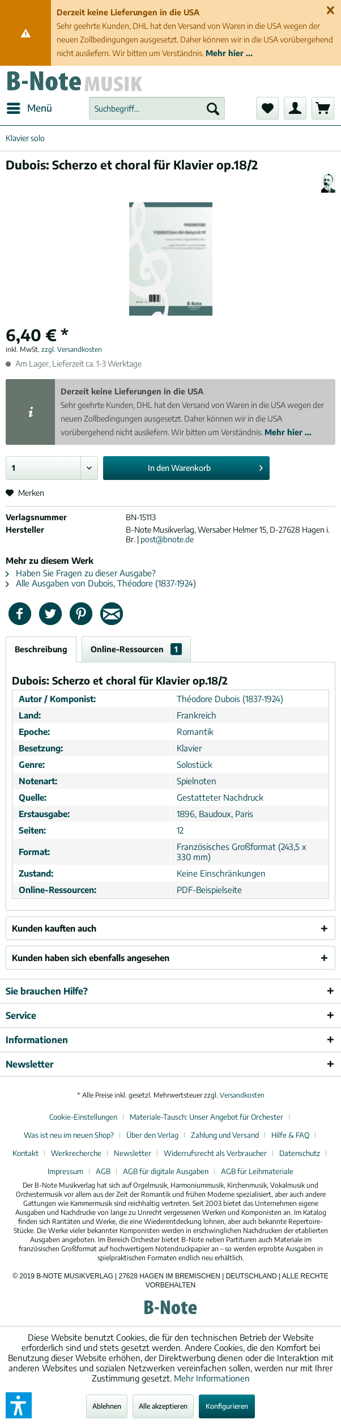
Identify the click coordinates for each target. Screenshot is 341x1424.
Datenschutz (299, 1153)
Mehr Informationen (212, 1378)
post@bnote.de (167, 539)
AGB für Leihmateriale (257, 1171)
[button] (19, 1405)
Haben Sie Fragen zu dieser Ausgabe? (81, 573)
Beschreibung (41, 649)
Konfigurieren (227, 1406)
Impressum (65, 1171)
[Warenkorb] (323, 108)
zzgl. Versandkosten (71, 349)
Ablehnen (106, 1406)
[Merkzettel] (267, 108)
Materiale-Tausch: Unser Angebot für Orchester (206, 1116)
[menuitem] (29, 108)
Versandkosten (242, 1095)
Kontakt (25, 1153)
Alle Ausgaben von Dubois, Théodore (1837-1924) (101, 583)
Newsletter (132, 1153)
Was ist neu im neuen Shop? (69, 1135)
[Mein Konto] (295, 108)
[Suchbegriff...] (157, 108)
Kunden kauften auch (54, 928)
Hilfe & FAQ (290, 1135)
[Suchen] (213, 108)
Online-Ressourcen (136, 649)
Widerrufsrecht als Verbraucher (215, 1153)
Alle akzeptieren (163, 1406)
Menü (29, 106)
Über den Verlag (152, 1135)
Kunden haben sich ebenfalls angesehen (90, 958)
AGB (103, 1171)
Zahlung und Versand (225, 1135)
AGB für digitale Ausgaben (165, 1171)
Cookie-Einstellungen (83, 1116)
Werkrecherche (76, 1153)
